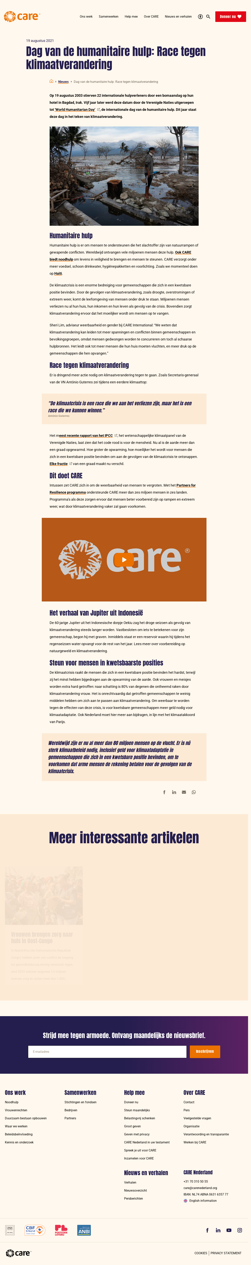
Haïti (58, 273)
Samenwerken (80, 1092)
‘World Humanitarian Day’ (77, 109)
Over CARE (194, 1092)
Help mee (134, 1092)
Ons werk (15, 1092)
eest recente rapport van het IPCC (88, 435)
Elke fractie (61, 464)
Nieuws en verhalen (146, 1173)
